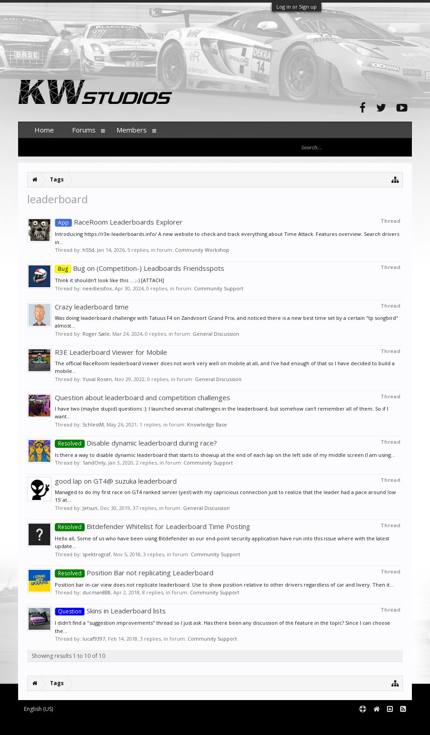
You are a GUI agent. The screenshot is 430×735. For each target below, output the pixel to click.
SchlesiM (93, 424)
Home (44, 129)
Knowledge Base (207, 424)
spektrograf (96, 554)
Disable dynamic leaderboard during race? (136, 442)
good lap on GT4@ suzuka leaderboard (116, 480)
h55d (88, 249)
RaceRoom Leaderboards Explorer (119, 221)
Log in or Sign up (296, 6)
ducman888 (96, 592)
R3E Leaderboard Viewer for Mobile (111, 352)
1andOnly (94, 462)
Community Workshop (202, 249)
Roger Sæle (96, 333)
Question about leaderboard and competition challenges (142, 397)
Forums (84, 129)
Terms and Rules (389, 723)
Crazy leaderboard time (92, 306)
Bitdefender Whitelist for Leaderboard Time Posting (152, 526)
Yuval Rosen (97, 379)
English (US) (38, 709)
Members (131, 129)
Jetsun (89, 508)
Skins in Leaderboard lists (110, 610)
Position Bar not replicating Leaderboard (134, 572)
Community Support (218, 288)
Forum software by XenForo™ (86, 723)
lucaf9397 (93, 638)
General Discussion (216, 333)
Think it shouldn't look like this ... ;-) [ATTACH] (109, 280)
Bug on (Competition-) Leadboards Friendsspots (139, 268)
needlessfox (97, 288)
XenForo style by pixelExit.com (196, 723)
